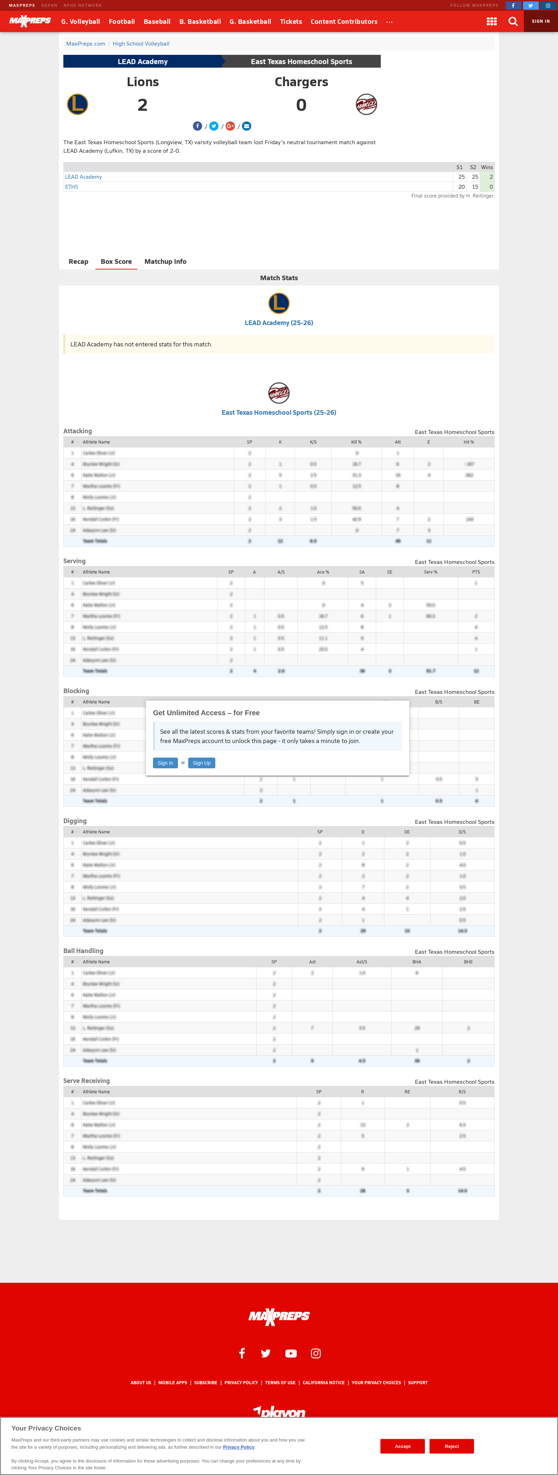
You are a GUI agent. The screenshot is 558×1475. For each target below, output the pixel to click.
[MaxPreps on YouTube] (291, 1352)
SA (362, 572)
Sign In (165, 763)
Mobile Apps (172, 1383)
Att (398, 442)
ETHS (71, 186)
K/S (313, 442)
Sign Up (202, 763)
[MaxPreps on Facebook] (513, 5)
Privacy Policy (241, 1383)
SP (249, 442)
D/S (462, 832)
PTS (476, 572)
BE (477, 702)
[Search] (513, 21)
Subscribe (205, 1383)
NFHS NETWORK (83, 5)
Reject (452, 1446)
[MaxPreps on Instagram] (548, 5)
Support (418, 1383)
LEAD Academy (143, 61)
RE (407, 1091)
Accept (403, 1446)
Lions (143, 81)
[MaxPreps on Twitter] (531, 5)
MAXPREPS (22, 5)
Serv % (430, 572)
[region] (279, 1446)
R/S (462, 1091)
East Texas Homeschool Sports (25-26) (279, 412)
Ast (312, 961)
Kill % (356, 442)
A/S (281, 572)
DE (407, 832)
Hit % (469, 442)
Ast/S (362, 961)
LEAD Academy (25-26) (279, 322)
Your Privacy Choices (376, 1383)
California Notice (324, 1383)
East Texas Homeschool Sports (301, 61)
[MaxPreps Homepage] (279, 1317)
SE (390, 572)
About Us (141, 1383)
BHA (416, 961)
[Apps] (491, 21)
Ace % (323, 572)
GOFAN (49, 5)
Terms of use (280, 1383)
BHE (468, 961)
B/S (438, 702)
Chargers (301, 81)
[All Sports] (390, 21)
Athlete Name (96, 442)
